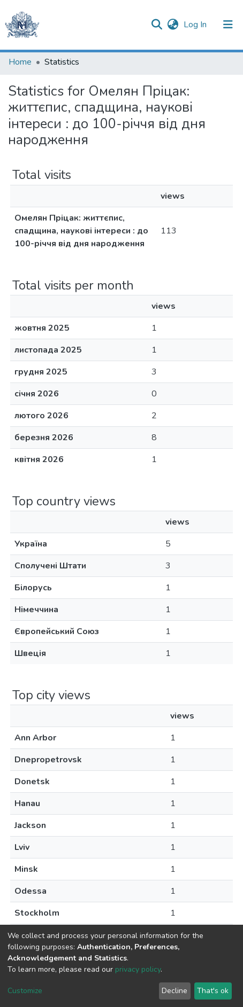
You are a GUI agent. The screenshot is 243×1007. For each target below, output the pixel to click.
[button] (172, 24)
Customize (24, 991)
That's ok (213, 991)
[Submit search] (156, 25)
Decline (174, 991)
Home (20, 62)
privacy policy (138, 969)
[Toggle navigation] (228, 24)
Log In (196, 24)
